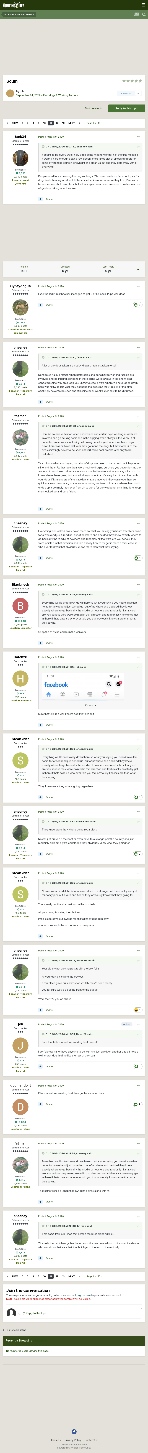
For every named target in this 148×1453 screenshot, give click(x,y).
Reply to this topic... (36, 1313)
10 (44, 123)
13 (63, 123)
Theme (56, 1440)
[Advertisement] (74, 46)
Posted (51, 136)
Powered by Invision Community (74, 1447)
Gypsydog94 (20, 286)
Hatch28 (20, 657)
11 (51, 123)
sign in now (84, 1295)
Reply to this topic (127, 108)
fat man (81, 357)
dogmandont (20, 1085)
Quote (49, 199)
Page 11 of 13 (95, 123)
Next (71, 123)
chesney (82, 146)
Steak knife (20, 739)
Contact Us (91, 1440)
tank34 (20, 137)
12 (57, 123)
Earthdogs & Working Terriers (60, 95)
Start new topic (93, 108)
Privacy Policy (73, 1440)
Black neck (20, 584)
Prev (15, 123)
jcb (22, 91)
